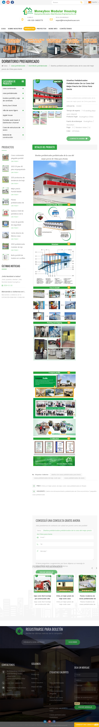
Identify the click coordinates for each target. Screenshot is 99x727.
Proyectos (41, 28)
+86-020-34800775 (35, 20)
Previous (92, 568)
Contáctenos (66, 28)
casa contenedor (9, 88)
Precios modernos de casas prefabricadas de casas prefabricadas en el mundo (87, 597)
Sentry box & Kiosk (10, 105)
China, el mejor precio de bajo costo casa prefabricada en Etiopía (65, 597)
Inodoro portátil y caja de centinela (11, 99)
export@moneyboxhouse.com (68, 20)
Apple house (8, 115)
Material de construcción (8, 136)
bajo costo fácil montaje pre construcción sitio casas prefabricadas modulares (42, 597)
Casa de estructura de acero (11, 128)
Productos (30, 28)
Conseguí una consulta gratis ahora (87, 725)
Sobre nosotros (15, 28)
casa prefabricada (10, 93)
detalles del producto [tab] (45, 147)
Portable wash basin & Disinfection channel (11, 121)
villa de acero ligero (10, 110)
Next (96, 568)
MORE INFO (53, 28)
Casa (3, 28)
